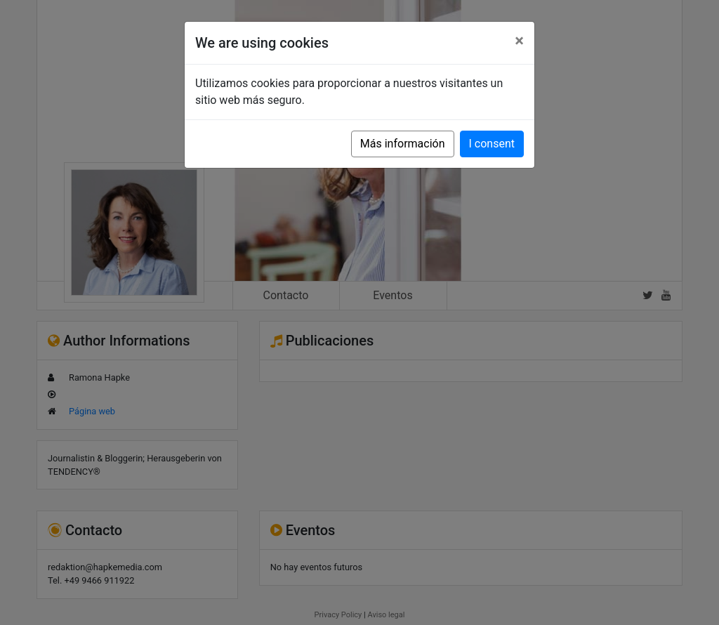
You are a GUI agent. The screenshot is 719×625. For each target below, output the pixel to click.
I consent (492, 143)
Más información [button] (402, 143)
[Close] (519, 41)
